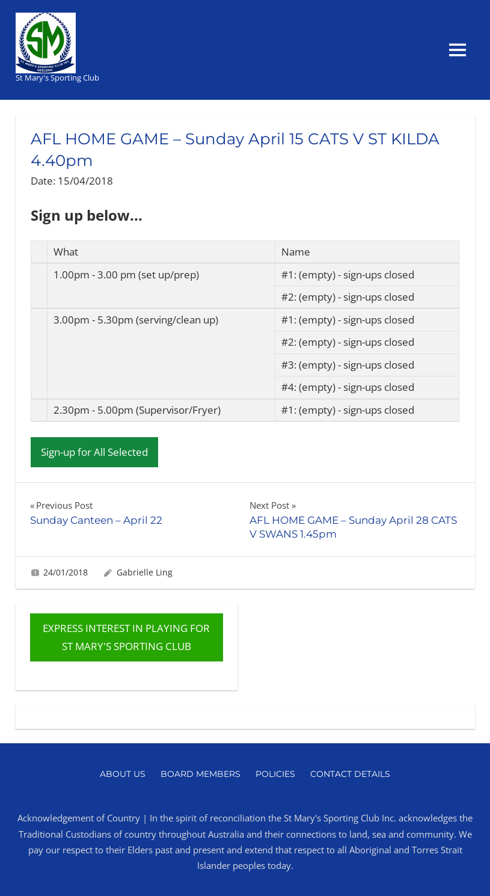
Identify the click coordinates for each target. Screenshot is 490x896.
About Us (122, 774)
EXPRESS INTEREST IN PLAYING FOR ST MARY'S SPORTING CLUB (126, 637)
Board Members (200, 774)
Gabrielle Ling (145, 572)
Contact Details (350, 774)
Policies (275, 774)
